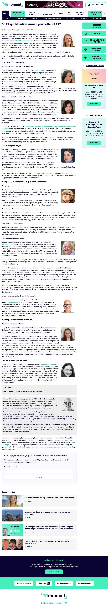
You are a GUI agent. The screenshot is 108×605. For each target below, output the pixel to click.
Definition (5, 244)
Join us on (44, 583)
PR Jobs (69, 13)
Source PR (40, 70)
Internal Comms (98, 18)
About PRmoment (24, 583)
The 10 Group (13, 302)
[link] (54, 4)
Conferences (95, 115)
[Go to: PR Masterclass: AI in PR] (94, 88)
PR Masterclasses (48, 13)
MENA (102, 5)
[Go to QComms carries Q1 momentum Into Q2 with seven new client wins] (39, 515)
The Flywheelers (22, 41)
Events (61, 13)
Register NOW (54, 572)
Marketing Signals (49, 364)
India (97, 5)
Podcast (34, 18)
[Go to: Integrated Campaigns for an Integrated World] (94, 133)
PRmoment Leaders (80, 13)
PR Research (71, 18)
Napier (40, 150)
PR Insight (7, 18)
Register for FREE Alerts (95, 13)
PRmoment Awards (17, 13)
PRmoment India (84, 583)
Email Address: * (10, 467)
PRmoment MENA (64, 583)
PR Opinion (84, 18)
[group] (54, 4)
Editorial (5, 13)
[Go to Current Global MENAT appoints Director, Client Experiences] (39, 501)
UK (93, 5)
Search (105, 14)
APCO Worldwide (35, 103)
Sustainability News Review (52, 18)
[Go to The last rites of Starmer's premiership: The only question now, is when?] (39, 545)
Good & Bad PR (21, 18)
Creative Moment (32, 13)
